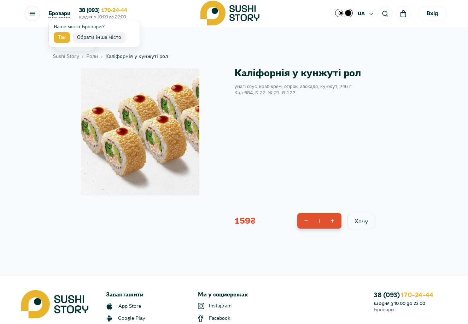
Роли (92, 56)
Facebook (219, 318)
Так (62, 37)
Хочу (361, 221)
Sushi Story (66, 56)
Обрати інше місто (99, 37)
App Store (129, 306)
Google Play (131, 318)
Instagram (220, 306)
